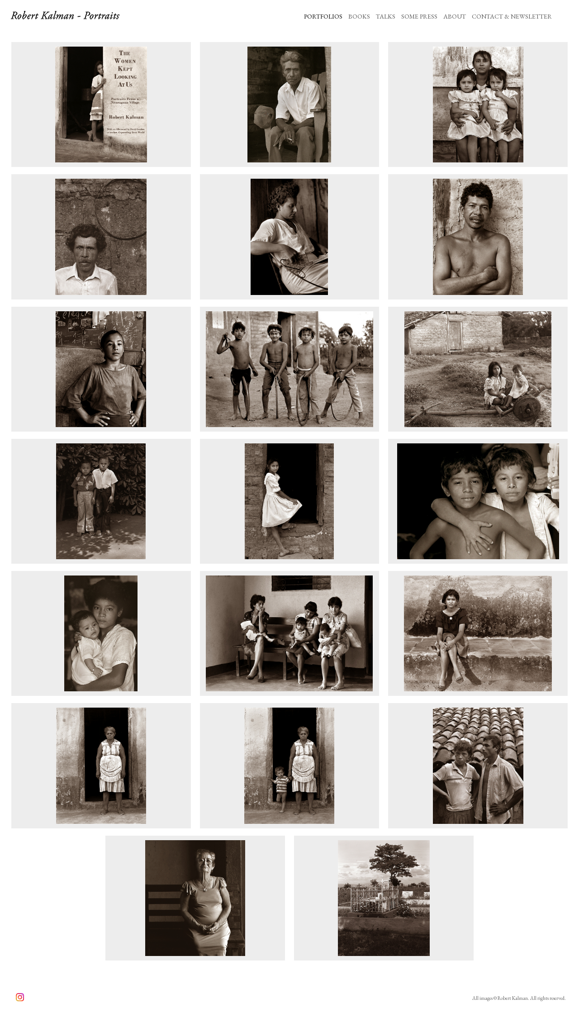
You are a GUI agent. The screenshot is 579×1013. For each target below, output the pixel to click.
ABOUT (454, 16)
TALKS (385, 16)
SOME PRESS (419, 16)
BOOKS (359, 16)
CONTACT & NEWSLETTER (512, 16)
